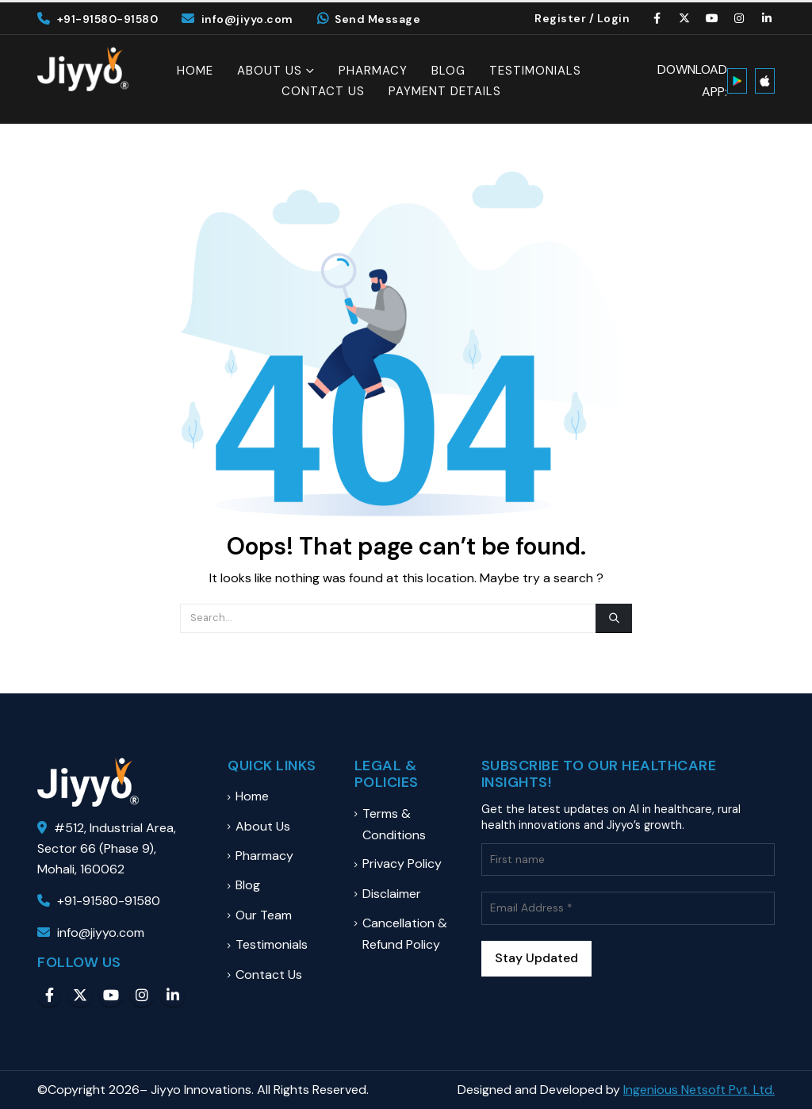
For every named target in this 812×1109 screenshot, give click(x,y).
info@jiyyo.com (237, 19)
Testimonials (535, 71)
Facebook (49, 995)
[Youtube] (712, 18)
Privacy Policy (402, 863)
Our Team (264, 915)
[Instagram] (740, 18)
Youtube (111, 995)
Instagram (142, 995)
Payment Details (445, 92)
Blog (448, 71)
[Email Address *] (628, 908)
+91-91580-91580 (97, 19)
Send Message (369, 19)
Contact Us (323, 92)
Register (560, 18)
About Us (269, 70)
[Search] (614, 618)
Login (613, 18)
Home (195, 71)
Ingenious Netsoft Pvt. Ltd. (699, 1089)
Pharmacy (373, 71)
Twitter (80, 995)
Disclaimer (391, 893)
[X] (685, 18)
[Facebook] (657, 18)
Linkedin (173, 995)
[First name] (628, 859)
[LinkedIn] (767, 18)
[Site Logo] (82, 69)
